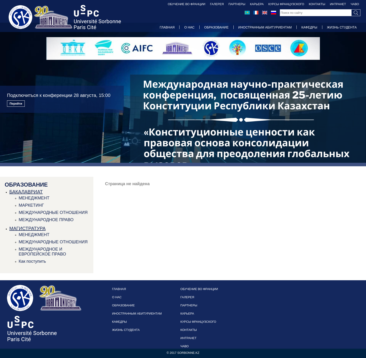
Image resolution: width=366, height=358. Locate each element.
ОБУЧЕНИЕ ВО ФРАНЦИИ (186, 4)
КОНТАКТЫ (317, 4)
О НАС (189, 27)
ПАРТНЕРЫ (237, 4)
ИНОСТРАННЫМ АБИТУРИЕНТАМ (265, 27)
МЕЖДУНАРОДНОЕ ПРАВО (46, 219)
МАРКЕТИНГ (31, 205)
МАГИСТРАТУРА (27, 228)
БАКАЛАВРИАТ (26, 191)
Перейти (16, 103)
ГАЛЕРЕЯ (217, 4)
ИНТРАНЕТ (338, 4)
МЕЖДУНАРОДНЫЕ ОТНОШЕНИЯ (53, 212)
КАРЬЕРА (257, 4)
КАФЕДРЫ (309, 27)
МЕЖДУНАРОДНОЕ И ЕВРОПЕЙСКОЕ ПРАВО (42, 251)
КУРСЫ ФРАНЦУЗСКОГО (286, 4)
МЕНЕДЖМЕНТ (34, 198)
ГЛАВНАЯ (167, 27)
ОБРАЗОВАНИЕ (216, 27)
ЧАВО (355, 4)
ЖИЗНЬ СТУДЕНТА (342, 27)
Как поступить (32, 261)
